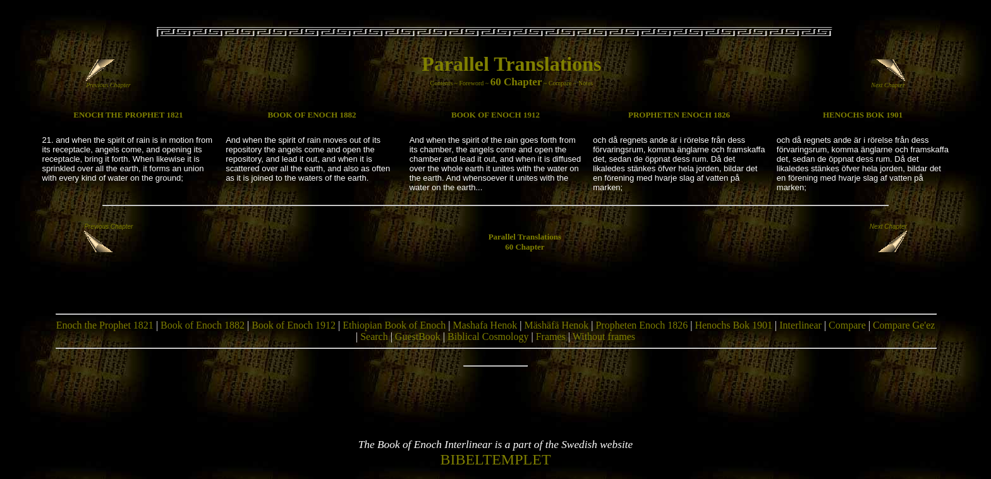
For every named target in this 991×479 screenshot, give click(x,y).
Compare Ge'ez (904, 325)
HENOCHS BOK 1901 (863, 114)
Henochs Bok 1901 (733, 325)
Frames (551, 336)
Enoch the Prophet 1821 (105, 325)
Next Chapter (888, 82)
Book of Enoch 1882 (203, 325)
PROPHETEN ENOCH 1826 (679, 114)
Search (374, 336)
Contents (441, 83)
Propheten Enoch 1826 (641, 325)
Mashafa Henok (485, 325)
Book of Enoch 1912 (294, 325)
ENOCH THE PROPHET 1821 (128, 114)
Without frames (604, 336)
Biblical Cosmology (487, 336)
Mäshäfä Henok (556, 325)
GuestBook (418, 336)
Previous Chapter (108, 82)
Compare (560, 83)
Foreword (471, 83)
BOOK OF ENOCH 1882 (311, 114)
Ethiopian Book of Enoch (394, 325)
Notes (585, 83)
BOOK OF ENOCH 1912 (495, 114)
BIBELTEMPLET (495, 459)
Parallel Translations (511, 63)
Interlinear (800, 325)
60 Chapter (516, 82)
